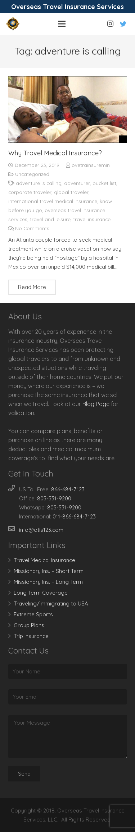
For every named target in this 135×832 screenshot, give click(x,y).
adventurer (77, 183)
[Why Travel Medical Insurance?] (67, 109)
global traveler (71, 192)
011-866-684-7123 (74, 516)
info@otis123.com (41, 529)
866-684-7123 (68, 489)
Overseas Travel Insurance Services (67, 7)
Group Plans (29, 625)
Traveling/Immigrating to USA (51, 603)
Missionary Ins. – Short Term (49, 571)
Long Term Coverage (41, 592)
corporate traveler (29, 192)
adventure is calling (39, 183)
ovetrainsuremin (91, 165)
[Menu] (62, 24)
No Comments (32, 228)
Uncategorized (32, 174)
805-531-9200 (54, 498)
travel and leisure (50, 219)
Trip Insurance (31, 636)
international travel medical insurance (52, 201)
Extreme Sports (33, 614)
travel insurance (92, 219)
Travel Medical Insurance (44, 560)
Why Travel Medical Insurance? (55, 153)
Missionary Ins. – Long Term (48, 581)
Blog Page (95, 404)
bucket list (104, 183)
